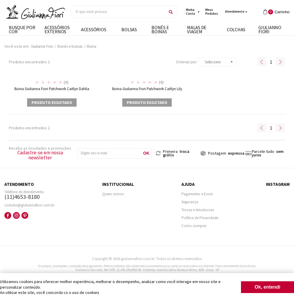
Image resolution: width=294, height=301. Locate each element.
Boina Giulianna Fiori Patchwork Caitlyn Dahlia (51, 88)
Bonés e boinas (70, 46)
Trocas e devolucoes (197, 209)
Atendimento (235, 11)
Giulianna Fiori (42, 46)
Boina (91, 46)
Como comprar (194, 225)
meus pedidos (211, 12)
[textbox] (118, 12)
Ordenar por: (186, 61)
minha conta (190, 12)
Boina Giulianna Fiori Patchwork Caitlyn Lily (147, 88)
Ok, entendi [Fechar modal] (267, 287)
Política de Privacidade (199, 217)
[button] (217, 61)
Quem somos (113, 193)
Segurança (189, 201)
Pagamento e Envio (197, 193)
